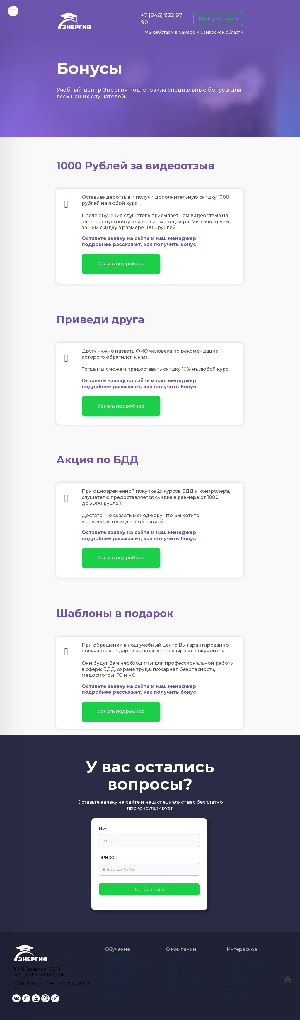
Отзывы (173, 973)
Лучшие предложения (126, 966)
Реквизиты (176, 989)
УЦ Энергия (177, 958)
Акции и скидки (119, 958)
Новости (174, 966)
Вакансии (236, 973)
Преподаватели (181, 981)
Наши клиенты (119, 973)
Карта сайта (239, 997)
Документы (238, 958)
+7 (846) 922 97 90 (161, 19)
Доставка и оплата (123, 989)
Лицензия (236, 989)
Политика (236, 981)
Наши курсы (117, 981)
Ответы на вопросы (246, 966)
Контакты (114, 997)
